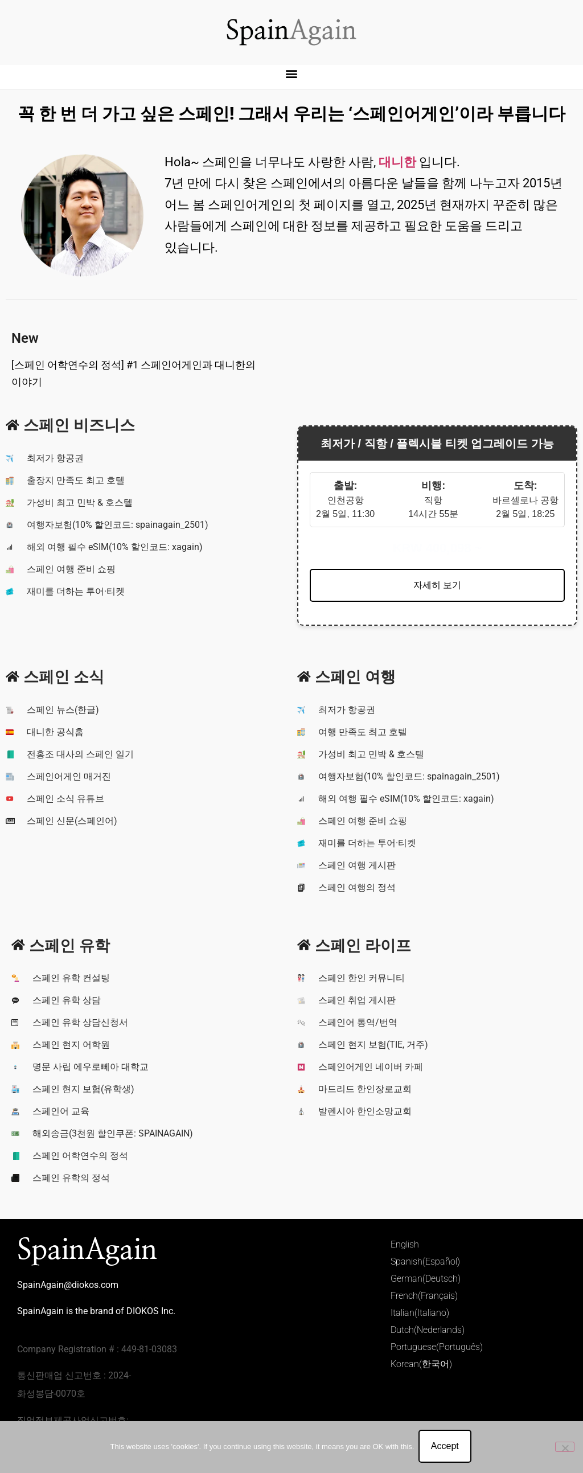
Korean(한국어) (421, 1364)
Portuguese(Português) (437, 1346)
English (405, 1244)
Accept (446, 1448)
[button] (291, 73)
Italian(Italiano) (420, 1312)
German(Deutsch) (426, 1278)
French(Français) (424, 1295)
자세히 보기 (437, 585)
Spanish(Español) (425, 1261)
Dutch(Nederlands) (428, 1329)
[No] (564, 1447)
